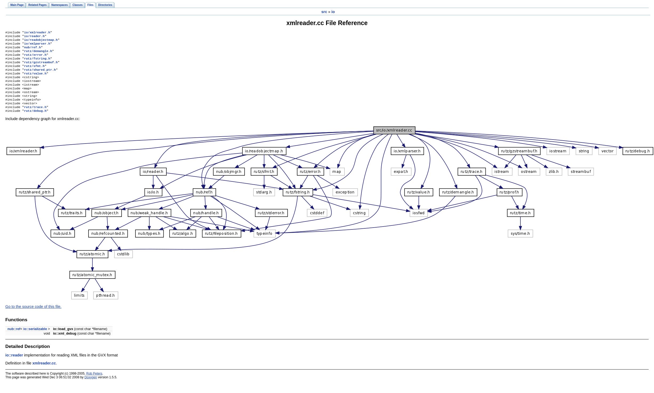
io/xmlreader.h (37, 33)
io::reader (14, 367)
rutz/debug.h (35, 122)
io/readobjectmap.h (41, 41)
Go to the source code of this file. (33, 318)
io (333, 12)
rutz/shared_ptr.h (40, 75)
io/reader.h (34, 37)
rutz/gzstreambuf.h (41, 67)
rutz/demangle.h (38, 54)
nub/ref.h (32, 50)
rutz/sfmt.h (34, 71)
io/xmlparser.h (37, 45)
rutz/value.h (35, 80)
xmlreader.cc (44, 375)
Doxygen (91, 389)
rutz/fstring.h (37, 63)
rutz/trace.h (35, 118)
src (324, 12)
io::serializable (35, 341)
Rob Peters (94, 385)
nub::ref (13, 341)
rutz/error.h (35, 58)
